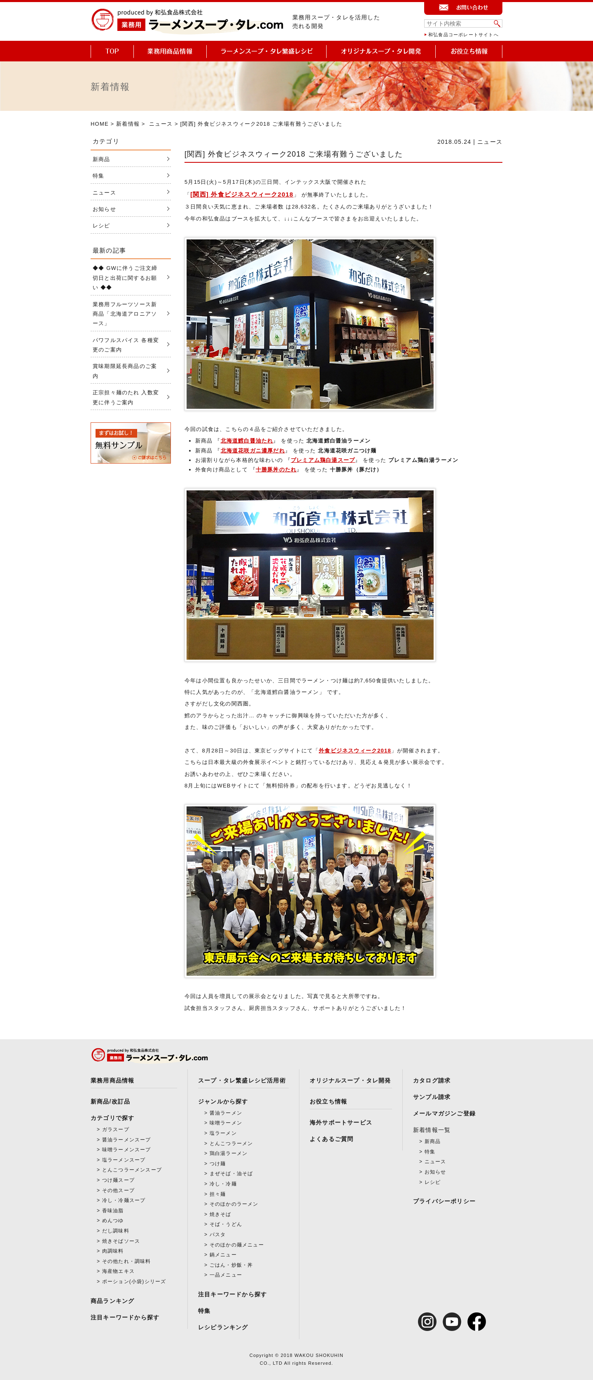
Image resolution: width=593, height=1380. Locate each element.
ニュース (161, 124)
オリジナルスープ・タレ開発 (350, 1080)
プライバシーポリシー (444, 1201)
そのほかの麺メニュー (237, 1245)
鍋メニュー (223, 1255)
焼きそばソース (121, 1241)
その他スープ (118, 1190)
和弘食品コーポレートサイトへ (463, 34)
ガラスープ (115, 1129)
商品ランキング (112, 1301)
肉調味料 (113, 1251)
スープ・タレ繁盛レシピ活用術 (242, 1080)
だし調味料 (115, 1231)
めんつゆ (113, 1220)
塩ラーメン (223, 1133)
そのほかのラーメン (234, 1204)
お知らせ (104, 209)
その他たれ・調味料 (126, 1261)
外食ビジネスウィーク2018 (355, 750)
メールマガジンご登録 (444, 1113)
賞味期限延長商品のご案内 (125, 371)
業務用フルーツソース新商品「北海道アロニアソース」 (125, 314)
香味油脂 (113, 1211)
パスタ (218, 1234)
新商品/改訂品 (110, 1101)
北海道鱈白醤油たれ (247, 441)
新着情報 (128, 124)
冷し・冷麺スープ (124, 1200)
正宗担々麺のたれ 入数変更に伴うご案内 (126, 397)
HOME (100, 124)
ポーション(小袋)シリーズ (134, 1281)
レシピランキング (223, 1327)
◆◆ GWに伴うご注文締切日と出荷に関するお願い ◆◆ (125, 278)
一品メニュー (226, 1275)
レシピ (101, 226)
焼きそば (220, 1214)
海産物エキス (118, 1271)
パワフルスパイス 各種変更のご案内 (126, 345)
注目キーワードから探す (125, 1317)
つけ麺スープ (118, 1180)
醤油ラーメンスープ (126, 1140)
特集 (98, 176)
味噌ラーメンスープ (126, 1150)
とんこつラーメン (231, 1143)
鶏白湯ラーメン (228, 1153)
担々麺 (218, 1194)
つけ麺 (218, 1164)
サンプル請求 (432, 1097)
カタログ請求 (432, 1080)
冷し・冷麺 (223, 1184)
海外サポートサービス (341, 1122)
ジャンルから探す (223, 1101)
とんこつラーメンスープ (132, 1170)
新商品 (101, 159)
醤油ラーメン (226, 1113)
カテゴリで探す (112, 1118)
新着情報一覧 (432, 1130)
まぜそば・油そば (231, 1173)
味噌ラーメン (226, 1123)
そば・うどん (226, 1224)
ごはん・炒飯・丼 (231, 1265)
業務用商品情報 (112, 1080)
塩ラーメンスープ (124, 1160)
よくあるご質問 (331, 1139)
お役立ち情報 (328, 1101)
